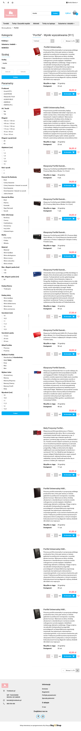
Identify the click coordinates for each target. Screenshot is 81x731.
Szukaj (15, 77)
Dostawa (45, 689)
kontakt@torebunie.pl (14, 700)
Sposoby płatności (48, 698)
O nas (44, 707)
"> (12, 357)
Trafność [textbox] (36, 41)
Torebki (6, 24)
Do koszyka (69, 94)
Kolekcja (5, 41)
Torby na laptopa (48, 24)
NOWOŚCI (5, 48)
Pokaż (15, 413)
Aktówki (36, 24)
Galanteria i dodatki (66, 24)
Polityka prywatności (49, 695)
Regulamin (45, 692)
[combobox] (43, 41)
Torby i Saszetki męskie (21, 24)
